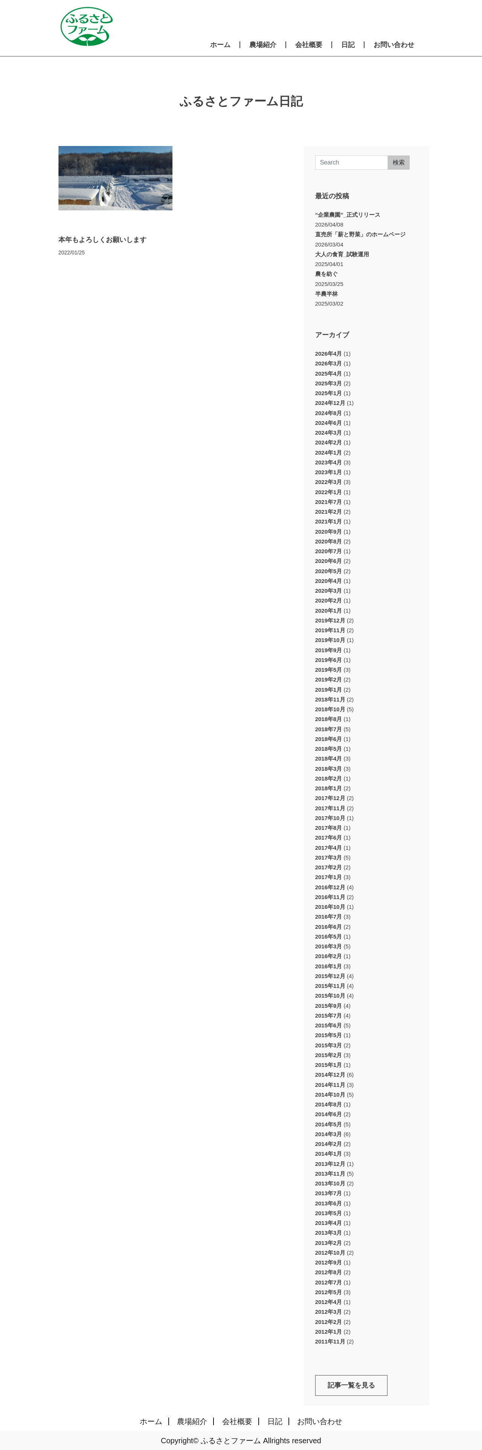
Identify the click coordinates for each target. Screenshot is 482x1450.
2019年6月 (328, 660)
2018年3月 (328, 768)
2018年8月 (328, 719)
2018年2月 (328, 778)
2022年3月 (328, 482)
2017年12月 (330, 798)
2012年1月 (328, 1331)
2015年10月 (330, 995)
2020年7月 (328, 551)
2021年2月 (328, 511)
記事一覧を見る (351, 1385)
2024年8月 (328, 413)
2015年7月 (328, 1015)
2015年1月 (328, 1065)
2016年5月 (328, 936)
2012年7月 (328, 1282)
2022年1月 (328, 492)
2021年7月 (328, 502)
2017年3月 (328, 857)
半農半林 (326, 294)
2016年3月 (328, 946)
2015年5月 (328, 1035)
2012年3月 (328, 1311)
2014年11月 (330, 1085)
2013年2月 (328, 1243)
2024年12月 (330, 403)
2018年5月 (328, 749)
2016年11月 (330, 897)
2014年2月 (328, 1144)
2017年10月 (330, 818)
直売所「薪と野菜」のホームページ (360, 234)
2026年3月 (328, 363)
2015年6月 (328, 1025)
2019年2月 (328, 679)
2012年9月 (328, 1262)
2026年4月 (328, 353)
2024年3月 (328, 432)
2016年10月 (330, 907)
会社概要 (308, 44)
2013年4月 (328, 1223)
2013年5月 (328, 1213)
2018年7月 (328, 729)
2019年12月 (330, 620)
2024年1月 (328, 452)
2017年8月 (328, 828)
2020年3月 (328, 590)
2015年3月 (328, 1045)
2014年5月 (328, 1124)
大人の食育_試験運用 (342, 254)
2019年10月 (330, 640)
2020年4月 (328, 581)
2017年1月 (328, 877)
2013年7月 (328, 1193)
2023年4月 (328, 462)
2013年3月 (328, 1232)
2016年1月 (328, 966)
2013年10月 (330, 1183)
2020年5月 (328, 571)
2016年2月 (328, 956)
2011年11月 (330, 1341)
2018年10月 (330, 709)
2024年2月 (328, 442)
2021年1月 (328, 521)
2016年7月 (328, 916)
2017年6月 (328, 837)
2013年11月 (330, 1173)
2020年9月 (328, 531)
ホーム (220, 44)
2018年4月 (328, 758)
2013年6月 (328, 1203)
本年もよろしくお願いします (102, 239)
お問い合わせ (394, 44)
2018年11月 (330, 699)
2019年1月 (328, 689)
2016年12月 (330, 887)
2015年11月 (330, 986)
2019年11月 (330, 630)
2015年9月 (328, 1006)
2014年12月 (330, 1074)
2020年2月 (328, 600)
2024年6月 (328, 423)
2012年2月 (328, 1322)
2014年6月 (328, 1114)
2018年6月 (328, 739)
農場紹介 (262, 44)
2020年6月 (328, 561)
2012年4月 (328, 1302)
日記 (348, 44)
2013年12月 (330, 1164)
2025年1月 (328, 393)
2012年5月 (328, 1292)
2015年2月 (328, 1055)
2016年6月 (328, 927)
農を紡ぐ (326, 274)
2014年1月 (328, 1153)
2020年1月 (328, 610)
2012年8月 (328, 1272)
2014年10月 (330, 1094)
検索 (399, 162)
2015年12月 (330, 976)
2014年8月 (328, 1104)
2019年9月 (328, 650)
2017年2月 (328, 867)
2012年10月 (330, 1252)
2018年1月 (328, 788)
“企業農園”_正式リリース (347, 214)
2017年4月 (328, 847)
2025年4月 (328, 373)
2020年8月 (328, 541)
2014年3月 (328, 1134)
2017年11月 (330, 808)
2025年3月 (328, 383)
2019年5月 (328, 669)
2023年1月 (328, 472)
